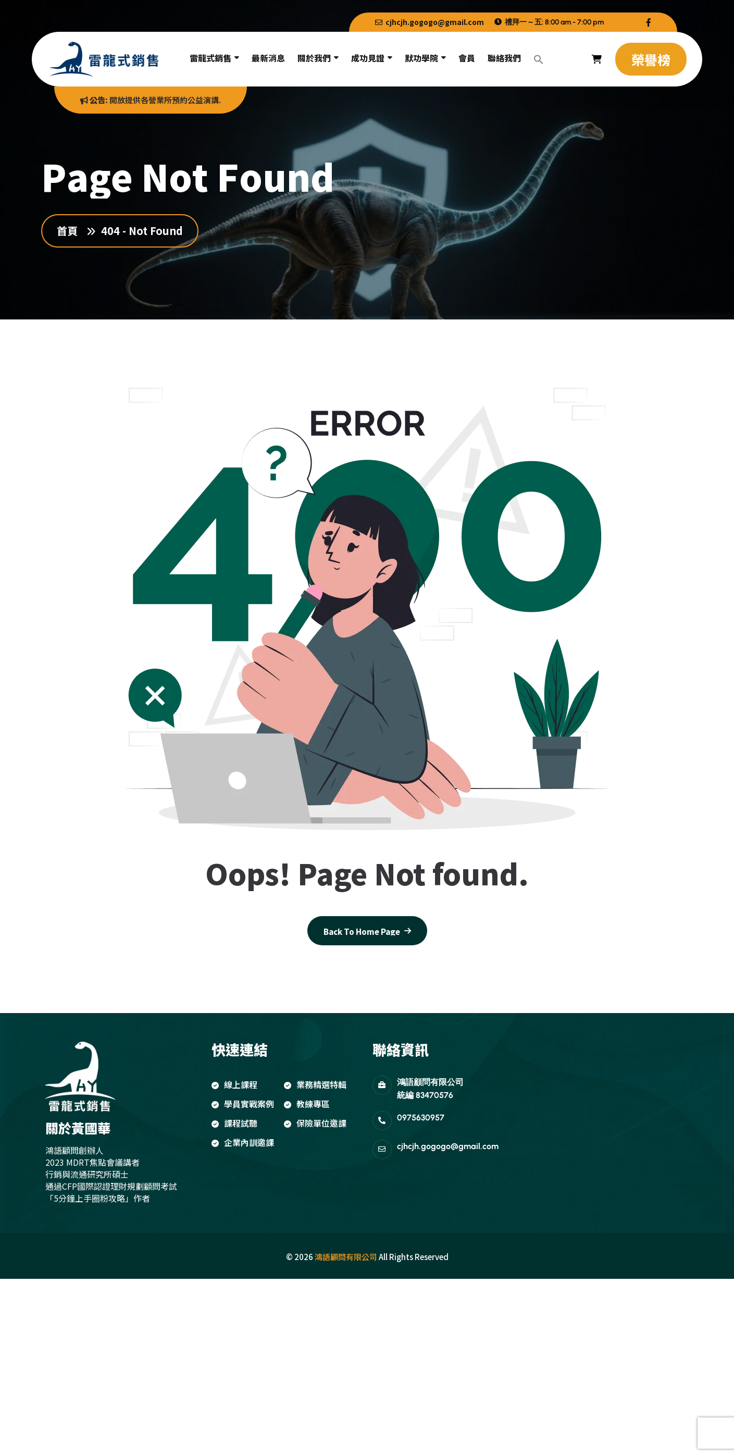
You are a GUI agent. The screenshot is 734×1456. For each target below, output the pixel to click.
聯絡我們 (504, 58)
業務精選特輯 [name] (315, 1084)
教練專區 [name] (307, 1103)
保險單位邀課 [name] (315, 1123)
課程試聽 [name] (234, 1123)
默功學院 (421, 58)
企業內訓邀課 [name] (243, 1142)
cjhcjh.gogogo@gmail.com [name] (429, 22)
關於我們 (314, 58)
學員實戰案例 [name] (243, 1103)
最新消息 (268, 58)
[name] (648, 22)
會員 (466, 58)
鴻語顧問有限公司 (346, 1256)
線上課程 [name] (234, 1084)
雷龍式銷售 (210, 58)
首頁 (70, 231)
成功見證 (367, 58)
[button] (538, 59)
